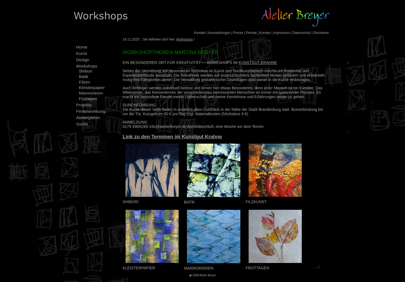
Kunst (81, 53)
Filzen (84, 82)
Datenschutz (301, 33)
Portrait (251, 33)
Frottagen (88, 98)
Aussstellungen (219, 33)
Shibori (85, 71)
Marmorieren (91, 93)
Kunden (265, 33)
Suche (82, 124)
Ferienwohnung (90, 111)
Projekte (84, 105)
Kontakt (199, 33)
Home (82, 47)
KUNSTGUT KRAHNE (258, 62)
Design (82, 59)
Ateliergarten (88, 117)
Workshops (86, 66)
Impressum (281, 33)
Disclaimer (321, 33)
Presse (238, 33)
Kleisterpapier (92, 87)
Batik (83, 76)
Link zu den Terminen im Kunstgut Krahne (172, 136)
